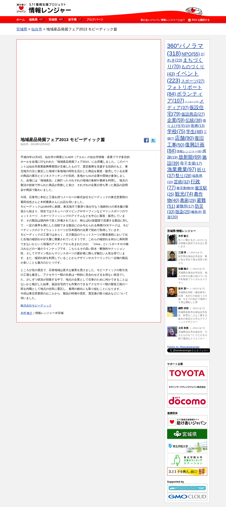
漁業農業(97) (181, 169)
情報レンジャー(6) (189, 151)
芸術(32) (182, 181)
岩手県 (75, 19)
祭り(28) (183, 175)
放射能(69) (189, 157)
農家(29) (188, 200)
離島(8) (196, 212)
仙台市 (36, 29)
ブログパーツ (94, 19)
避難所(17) (185, 206)
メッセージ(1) (192, 101)
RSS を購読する (199, 20)
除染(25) (183, 211)
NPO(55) (191, 53)
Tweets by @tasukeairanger (183, 346)
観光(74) (184, 193)
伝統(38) (193, 120)
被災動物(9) (185, 188)
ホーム (20, 19)
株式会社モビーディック (36, 305)
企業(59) (176, 120)
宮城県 (56, 19)
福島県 (36, 19)
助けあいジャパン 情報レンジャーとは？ (163, 20)
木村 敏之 (27, 313)
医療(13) (198, 126)
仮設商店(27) (193, 114)
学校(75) (176, 131)
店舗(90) (184, 138)
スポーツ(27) (192, 81)
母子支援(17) (191, 163)
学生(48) (194, 131)
